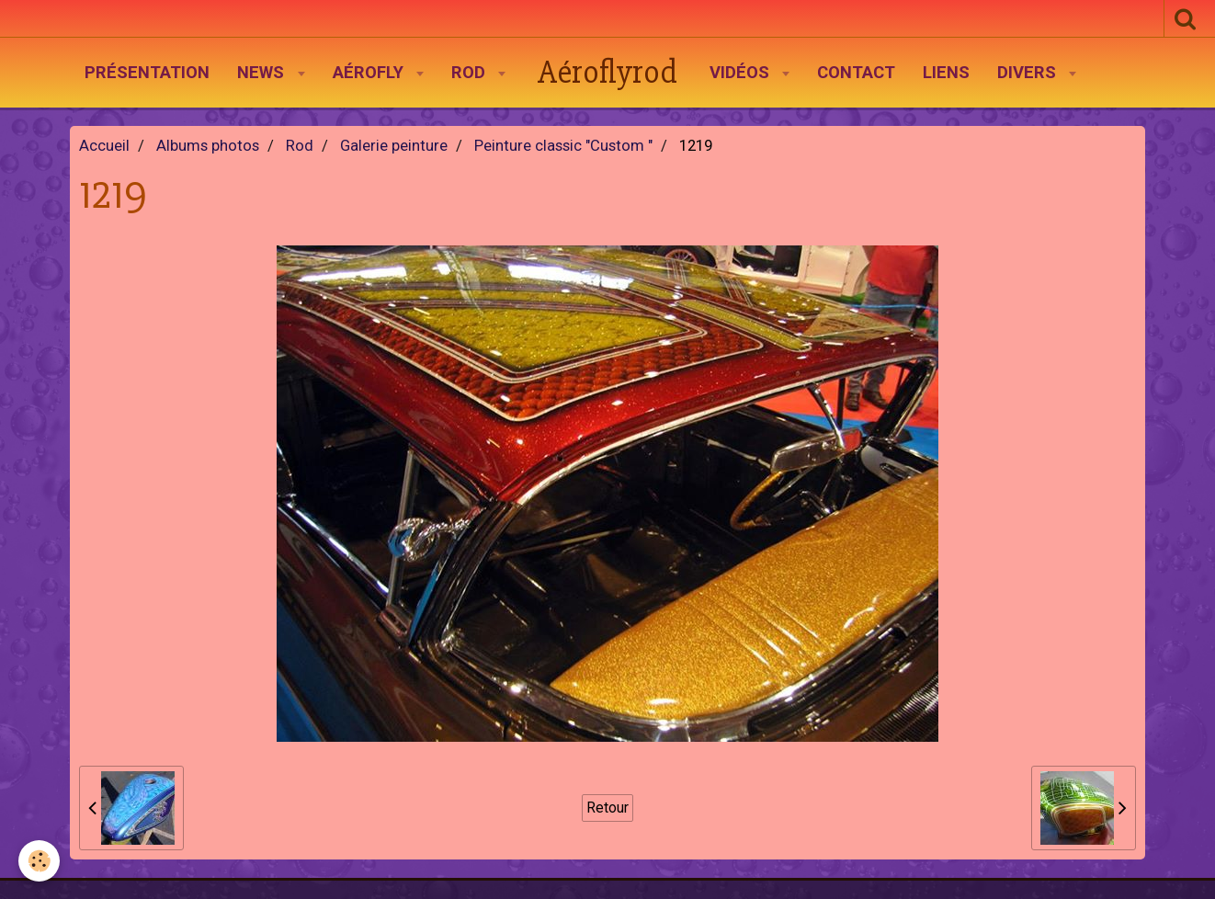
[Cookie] (39, 861)
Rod (470, 73)
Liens (946, 73)
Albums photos (207, 145)
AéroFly (370, 73)
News (263, 73)
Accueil (104, 145)
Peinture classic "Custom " (563, 145)
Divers (1029, 73)
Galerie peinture (394, 145)
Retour (607, 807)
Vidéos (742, 73)
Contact (856, 73)
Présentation (147, 73)
